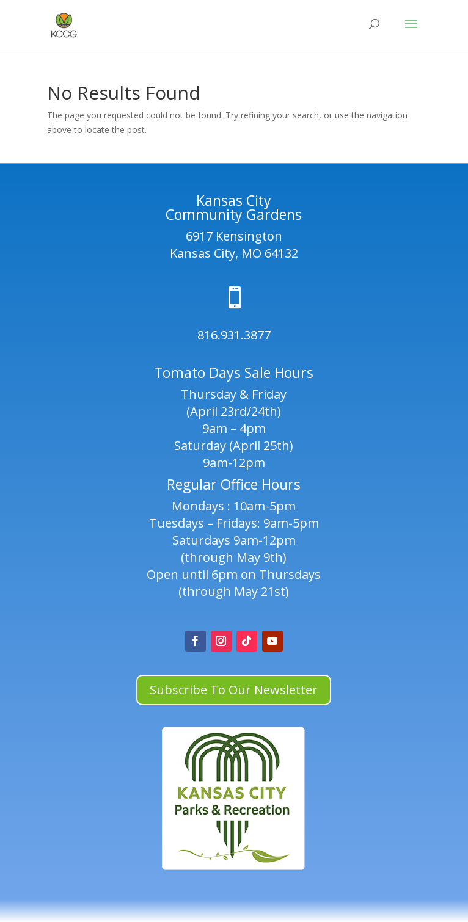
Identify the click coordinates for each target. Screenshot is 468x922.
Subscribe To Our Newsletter (234, 689)
